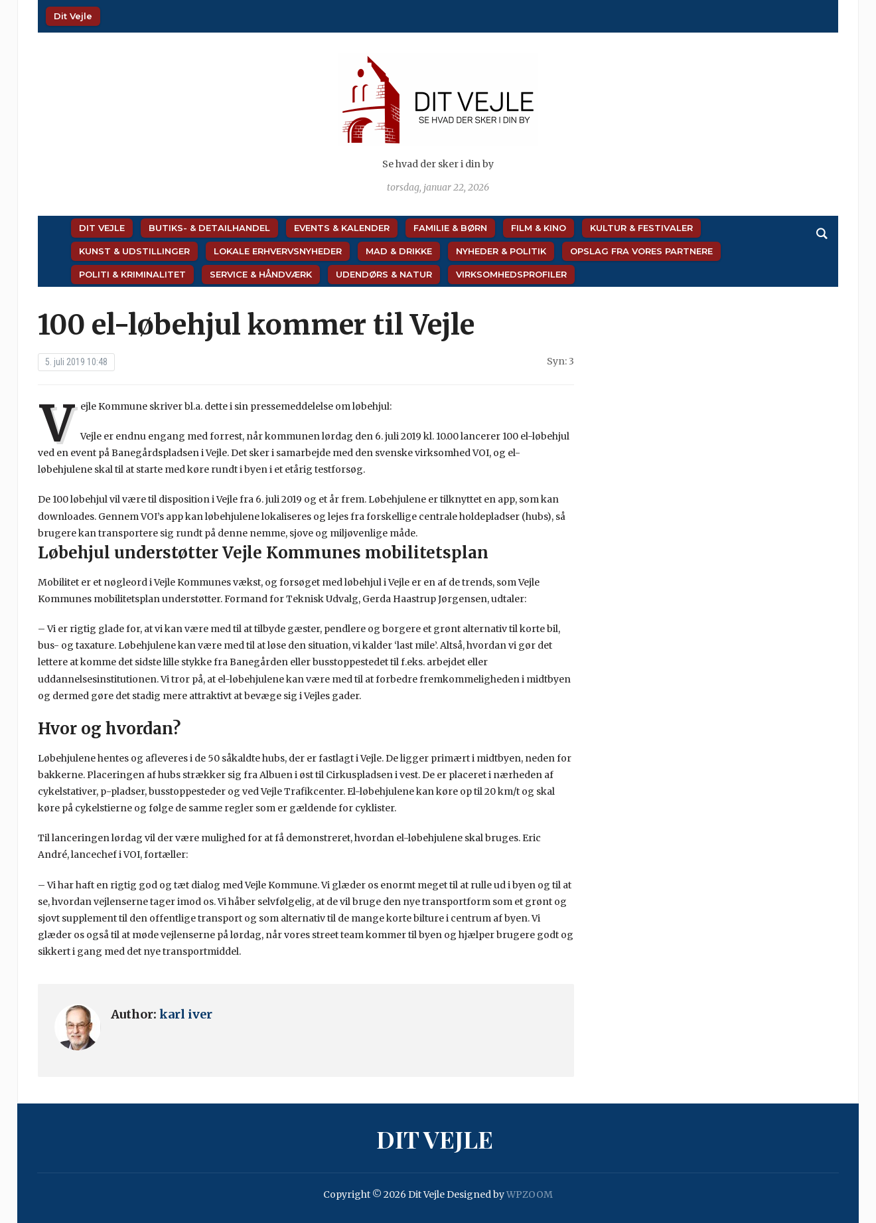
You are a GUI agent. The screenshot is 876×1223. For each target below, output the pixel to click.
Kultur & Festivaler (641, 227)
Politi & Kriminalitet (132, 274)
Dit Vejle (73, 16)
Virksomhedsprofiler (511, 274)
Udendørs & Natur (384, 274)
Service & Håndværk (261, 274)
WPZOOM (529, 1194)
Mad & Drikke (399, 251)
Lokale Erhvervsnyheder (278, 251)
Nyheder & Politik (501, 251)
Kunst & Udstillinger (134, 251)
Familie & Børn (450, 227)
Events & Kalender (342, 227)
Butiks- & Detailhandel (209, 227)
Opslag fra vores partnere (641, 251)
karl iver (185, 1014)
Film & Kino (538, 227)
